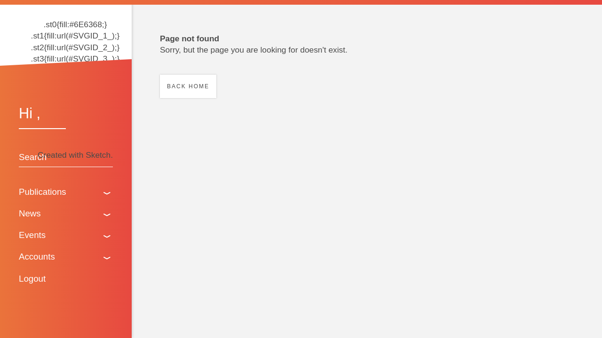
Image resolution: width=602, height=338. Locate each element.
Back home (188, 86)
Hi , (29, 113)
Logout (32, 279)
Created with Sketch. (75, 155)
